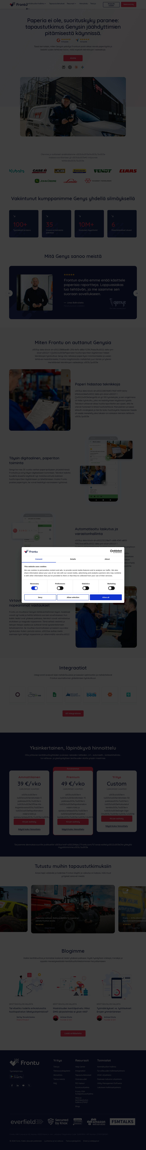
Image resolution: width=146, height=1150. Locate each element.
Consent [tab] (38, 559)
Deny (40, 597)
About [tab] (107, 559)
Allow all (105, 597)
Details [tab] (73, 559)
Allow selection (73, 597)
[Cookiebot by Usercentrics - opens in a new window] (112, 551)
